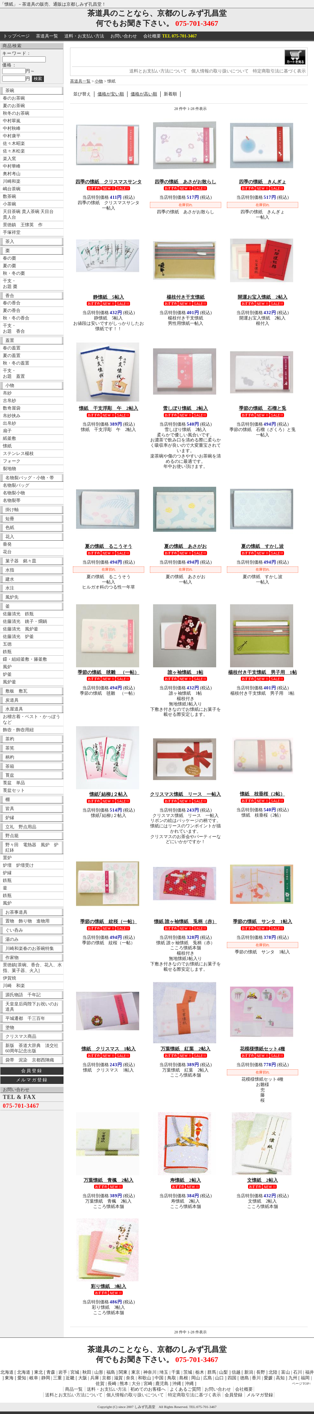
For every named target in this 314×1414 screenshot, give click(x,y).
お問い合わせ (123, 36)
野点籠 (12, 835)
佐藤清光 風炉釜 (20, 629)
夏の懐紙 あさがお (185, 546)
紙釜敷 (9, 438)
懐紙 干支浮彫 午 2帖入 (108, 408)
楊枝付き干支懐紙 (185, 297)
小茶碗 (9, 204)
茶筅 (9, 748)
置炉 (7, 857)
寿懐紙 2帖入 (185, 1180)
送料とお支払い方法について (158, 71)
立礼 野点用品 (20, 827)
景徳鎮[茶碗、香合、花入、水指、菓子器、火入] (32, 968)
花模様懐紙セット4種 (262, 1048)
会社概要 (170, 36)
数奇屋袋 (12, 408)
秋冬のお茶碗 (16, 113)
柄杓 (9, 757)
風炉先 (12, 597)
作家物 (12, 957)
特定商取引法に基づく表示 (279, 71)
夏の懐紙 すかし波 (262, 546)
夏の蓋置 (12, 355)
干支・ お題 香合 (14, 328)
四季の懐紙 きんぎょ (262, 181)
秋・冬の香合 (16, 318)
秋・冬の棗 (14, 273)
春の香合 (12, 303)
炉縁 (9, 817)
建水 (9, 579)
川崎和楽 (12, 181)
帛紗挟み (12, 415)
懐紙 (7, 446)
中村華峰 (12, 166)
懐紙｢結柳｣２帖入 (108, 794)
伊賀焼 (9, 978)
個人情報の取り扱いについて (220, 71)
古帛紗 (9, 400)
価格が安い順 (111, 94)
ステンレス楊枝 (18, 453)
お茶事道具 (16, 912)
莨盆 (9, 775)
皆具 (9, 808)
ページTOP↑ (301, 1383)
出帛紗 (9, 423)
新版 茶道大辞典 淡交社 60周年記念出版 (33, 1048)
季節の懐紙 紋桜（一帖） (108, 921)
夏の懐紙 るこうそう (108, 546)
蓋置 (9, 340)
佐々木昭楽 (14, 143)
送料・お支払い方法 (84, 36)
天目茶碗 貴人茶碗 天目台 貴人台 (28, 214)
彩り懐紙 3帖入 (109, 1286)
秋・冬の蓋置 (16, 363)
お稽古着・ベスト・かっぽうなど (31, 719)
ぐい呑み (14, 930)
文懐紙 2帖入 (262, 1180)
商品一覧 (74, 1389)
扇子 (7, 430)
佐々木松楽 (14, 151)
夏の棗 (9, 265)
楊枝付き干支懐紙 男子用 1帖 (262, 672)
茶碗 (9, 90)
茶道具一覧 (47, 36)
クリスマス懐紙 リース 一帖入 (185, 794)
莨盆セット (14, 790)
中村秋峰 (12, 128)
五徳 (7, 644)
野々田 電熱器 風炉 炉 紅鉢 (33, 847)
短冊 (9, 518)
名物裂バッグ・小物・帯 (29, 477)
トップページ (16, 36)
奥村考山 (12, 173)
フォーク (12, 461)
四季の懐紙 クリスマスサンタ (108, 181)
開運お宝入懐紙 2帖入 (262, 297)
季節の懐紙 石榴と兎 (262, 408)
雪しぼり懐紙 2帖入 (185, 408)
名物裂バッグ (16, 485)
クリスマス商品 (20, 1036)
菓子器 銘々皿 (20, 561)
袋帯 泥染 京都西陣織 (29, 1060)
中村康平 (12, 136)
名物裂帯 (12, 500)
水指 (9, 570)
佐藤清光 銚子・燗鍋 (25, 621)
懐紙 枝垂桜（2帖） (262, 793)
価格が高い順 (144, 94)
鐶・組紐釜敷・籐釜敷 (25, 659)
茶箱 (9, 766)
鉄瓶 (7, 651)
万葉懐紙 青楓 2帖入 (108, 1180)
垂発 (7, 544)
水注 (9, 588)
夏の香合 (12, 310)
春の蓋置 (12, 348)
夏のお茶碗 (14, 105)
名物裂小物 (14, 493)
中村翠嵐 (12, 120)
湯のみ (12, 939)
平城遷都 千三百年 (25, 1018)
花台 (7, 551)
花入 (9, 536)
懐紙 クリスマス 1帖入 (108, 1048)
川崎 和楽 (14, 985)
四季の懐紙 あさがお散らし (185, 181)
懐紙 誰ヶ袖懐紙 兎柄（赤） (185, 921)
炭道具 (12, 700)
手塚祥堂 (12, 232)
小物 (9, 385)
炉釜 (7, 674)
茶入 (9, 241)
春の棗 (9, 258)
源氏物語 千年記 (23, 994)
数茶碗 (9, 196)
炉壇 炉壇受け (18, 865)
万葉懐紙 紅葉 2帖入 (185, 1048)
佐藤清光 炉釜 (18, 636)
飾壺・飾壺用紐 (18, 729)
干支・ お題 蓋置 (14, 373)
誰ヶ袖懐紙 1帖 (185, 672)
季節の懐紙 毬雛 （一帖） (108, 672)
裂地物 (9, 468)
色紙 (9, 527)
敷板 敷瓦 (16, 691)
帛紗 (7, 393)
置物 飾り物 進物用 (27, 921)
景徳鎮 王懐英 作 (23, 224)
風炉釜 (9, 682)
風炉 (7, 666)
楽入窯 (9, 158)
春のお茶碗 (14, 98)
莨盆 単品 (14, 782)
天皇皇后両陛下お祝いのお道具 (31, 1007)
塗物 (9, 1027)
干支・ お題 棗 (10, 284)
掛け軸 (12, 509)
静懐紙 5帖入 (108, 297)
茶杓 (9, 739)
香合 (9, 295)
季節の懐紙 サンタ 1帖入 (262, 921)
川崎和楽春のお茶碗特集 (29, 948)
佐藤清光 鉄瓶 (18, 614)
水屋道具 (14, 709)
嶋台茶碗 (12, 189)
